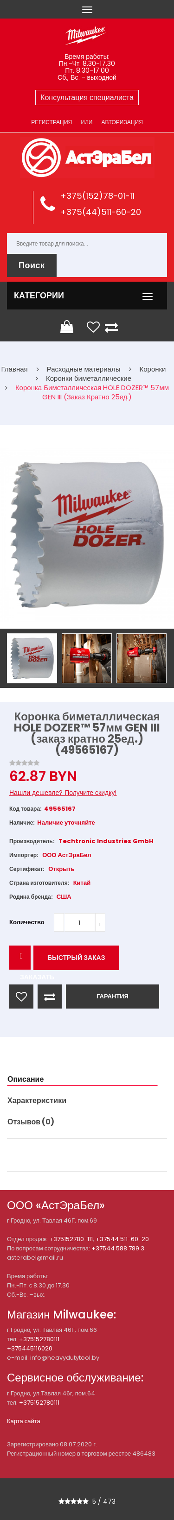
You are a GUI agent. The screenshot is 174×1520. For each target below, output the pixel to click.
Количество (27, 922)
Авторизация (121, 122)
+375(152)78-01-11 (97, 196)
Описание (25, 1079)
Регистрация (51, 122)
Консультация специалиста (87, 97)
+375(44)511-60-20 (100, 212)
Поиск (32, 265)
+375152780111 (39, 1339)
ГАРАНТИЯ (113, 996)
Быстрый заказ (76, 957)
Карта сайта (23, 1421)
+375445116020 (29, 1348)
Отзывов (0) (30, 1121)
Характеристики (36, 1100)
